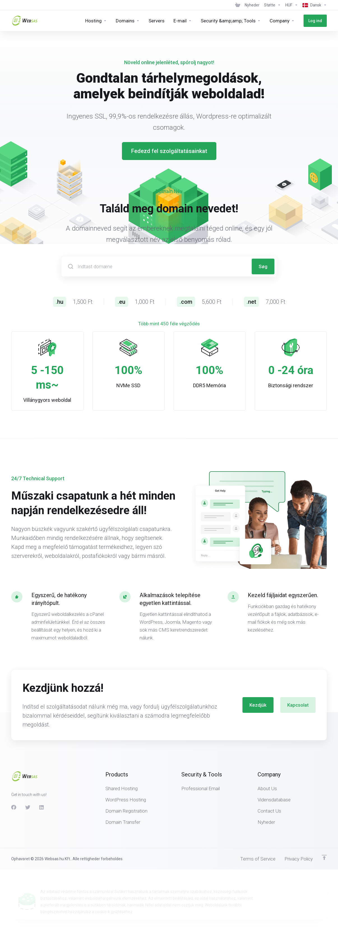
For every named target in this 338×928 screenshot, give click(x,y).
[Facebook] (14, 792)
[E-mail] (182, 20)
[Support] (272, 5)
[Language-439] (313, 5)
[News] (252, 5)
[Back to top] (324, 843)
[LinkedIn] (42, 792)
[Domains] (127, 20)
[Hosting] (96, 20)
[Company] (282, 20)
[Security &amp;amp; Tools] (230, 20)
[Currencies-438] (291, 5)
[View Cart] (237, 5)
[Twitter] (28, 792)
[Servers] (156, 20)
